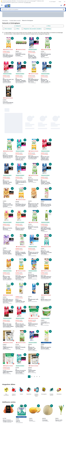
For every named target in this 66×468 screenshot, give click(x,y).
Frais (60, 1)
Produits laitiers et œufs (15, 20)
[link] (26, 376)
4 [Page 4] (36, 376)
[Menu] (2, 5)
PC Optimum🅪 (52, 1)
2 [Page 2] (31, 376)
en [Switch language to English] (64, 1)
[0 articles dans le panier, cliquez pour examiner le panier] (64, 5)
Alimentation (5, 20)
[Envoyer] (63, 9)
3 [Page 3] (34, 376)
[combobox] (33, 9)
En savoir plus (27, 2)
